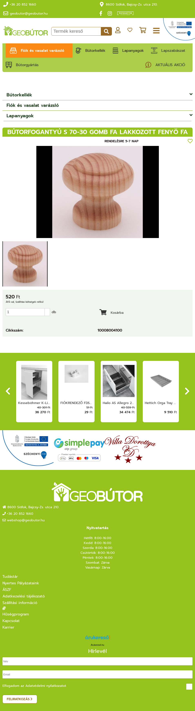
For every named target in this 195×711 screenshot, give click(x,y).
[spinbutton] (29, 312)
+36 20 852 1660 (23, 4)
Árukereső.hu (97, 645)
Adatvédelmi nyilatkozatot (45, 685)
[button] (47, 310)
